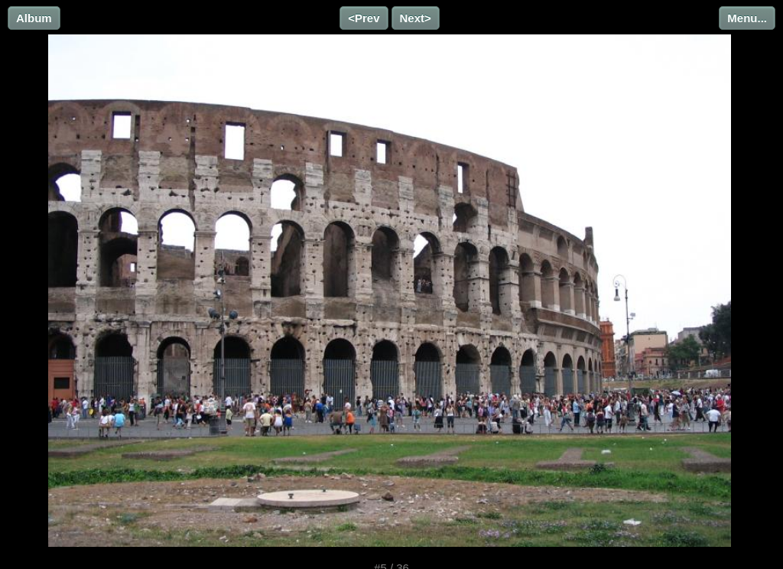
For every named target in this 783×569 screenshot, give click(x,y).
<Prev (363, 17)
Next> (415, 17)
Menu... (747, 17)
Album (34, 17)
